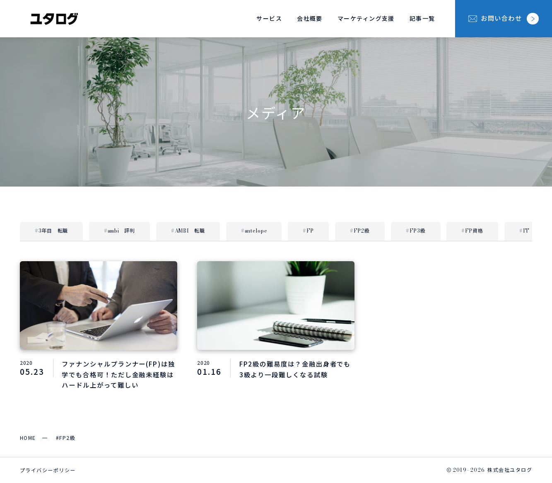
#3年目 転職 (51, 231)
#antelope (254, 231)
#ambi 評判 (119, 231)
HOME (28, 437)
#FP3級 (416, 231)
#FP (308, 231)
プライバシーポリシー (47, 469)
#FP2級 (360, 231)
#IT (524, 231)
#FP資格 (472, 231)
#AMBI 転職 (188, 231)
